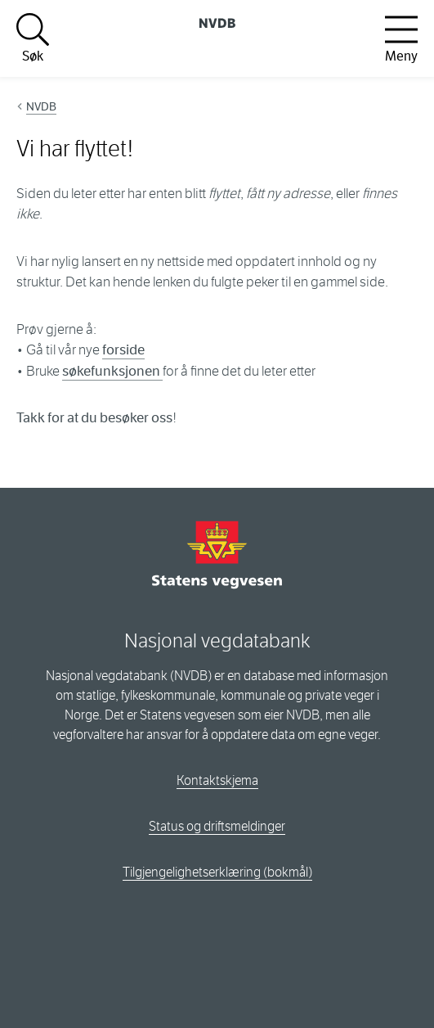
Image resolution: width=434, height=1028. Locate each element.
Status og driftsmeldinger (217, 826)
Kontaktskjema (217, 780)
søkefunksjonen (112, 371)
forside (123, 349)
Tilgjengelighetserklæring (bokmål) (217, 872)
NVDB (41, 106)
